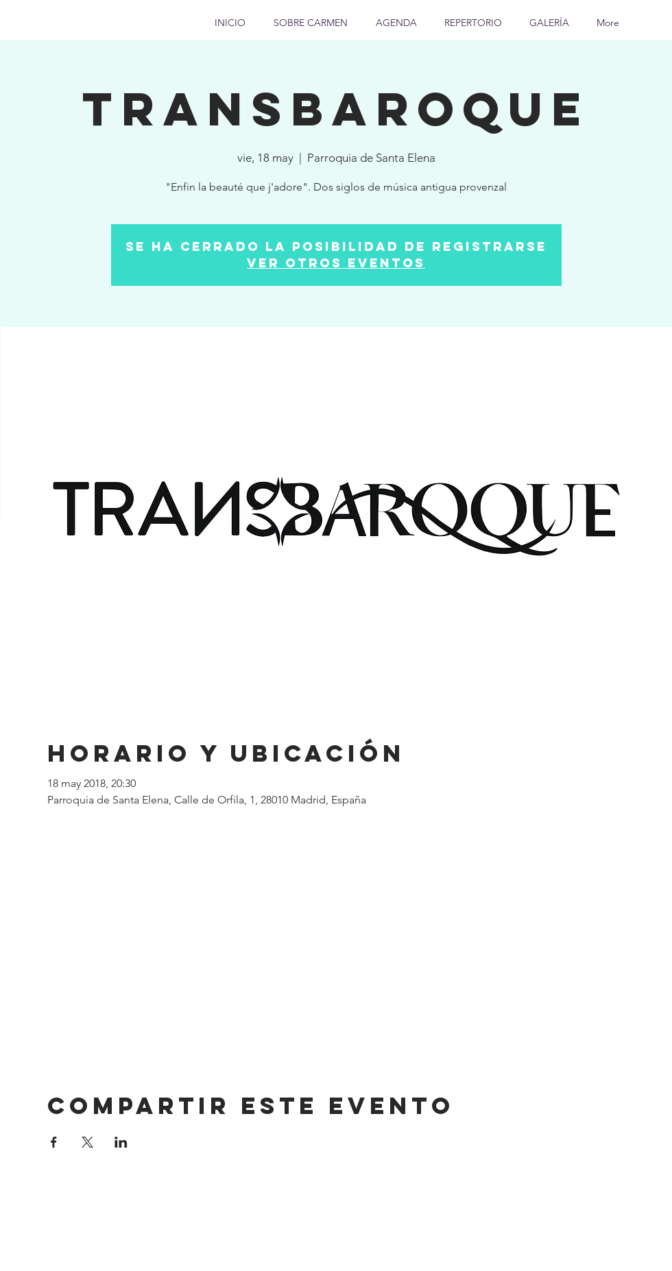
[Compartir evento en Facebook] (53, 1142)
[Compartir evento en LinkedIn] (121, 1142)
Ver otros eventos (336, 263)
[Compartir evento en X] (87, 1142)
